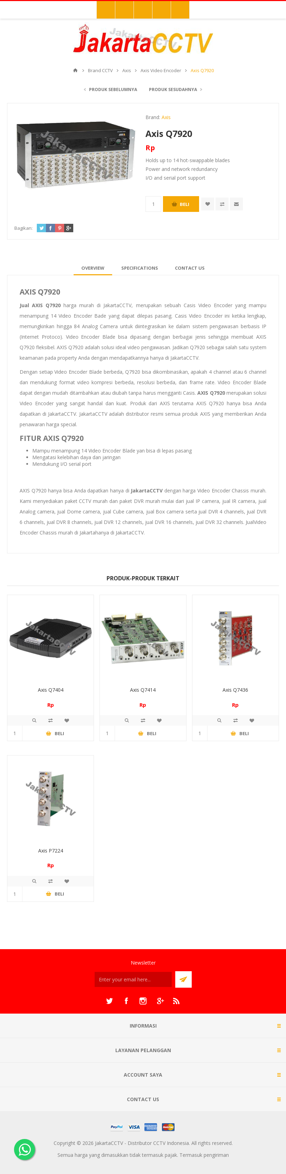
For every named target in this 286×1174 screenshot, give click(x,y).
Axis (166, 117)
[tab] (93, 268)
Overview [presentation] (92, 268)
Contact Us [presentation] (190, 268)
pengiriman (216, 1155)
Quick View (34, 720)
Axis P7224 (50, 850)
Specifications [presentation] (139, 268)
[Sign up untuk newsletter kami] (133, 979)
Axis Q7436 (235, 689)
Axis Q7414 (143, 689)
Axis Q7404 (50, 689)
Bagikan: (23, 228)
